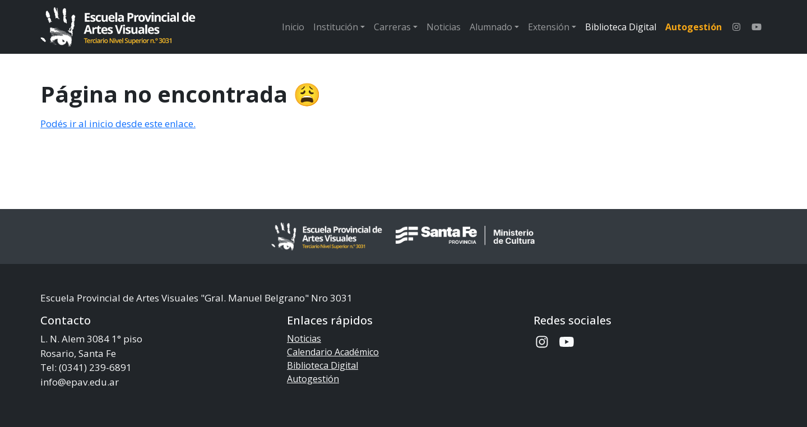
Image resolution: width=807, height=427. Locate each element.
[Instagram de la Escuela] (736, 27)
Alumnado (491, 27)
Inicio (293, 27)
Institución (335, 27)
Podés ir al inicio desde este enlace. (118, 123)
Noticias (443, 27)
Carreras (392, 27)
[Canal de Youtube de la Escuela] (756, 27)
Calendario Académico (333, 352)
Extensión (548, 27)
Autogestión (693, 27)
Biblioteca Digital (620, 27)
